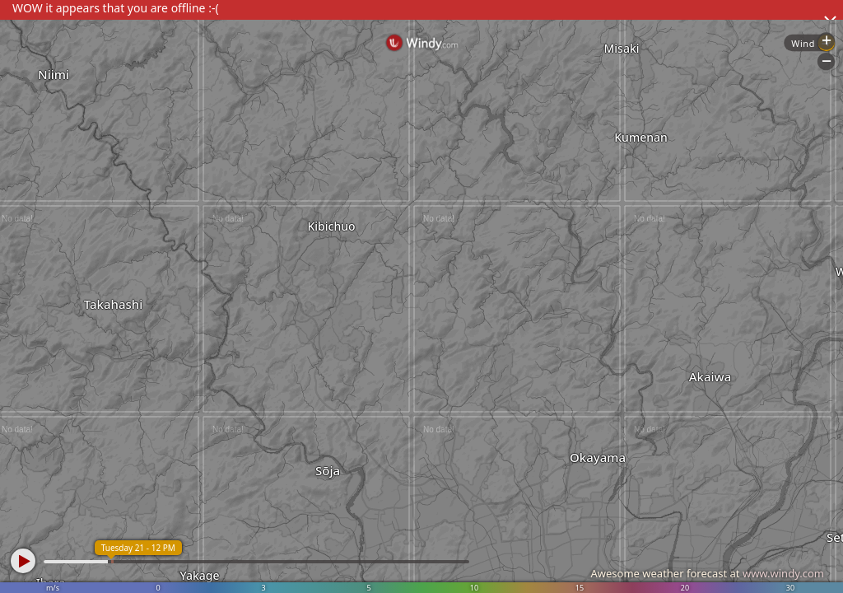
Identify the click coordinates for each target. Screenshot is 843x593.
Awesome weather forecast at (707, 573)
